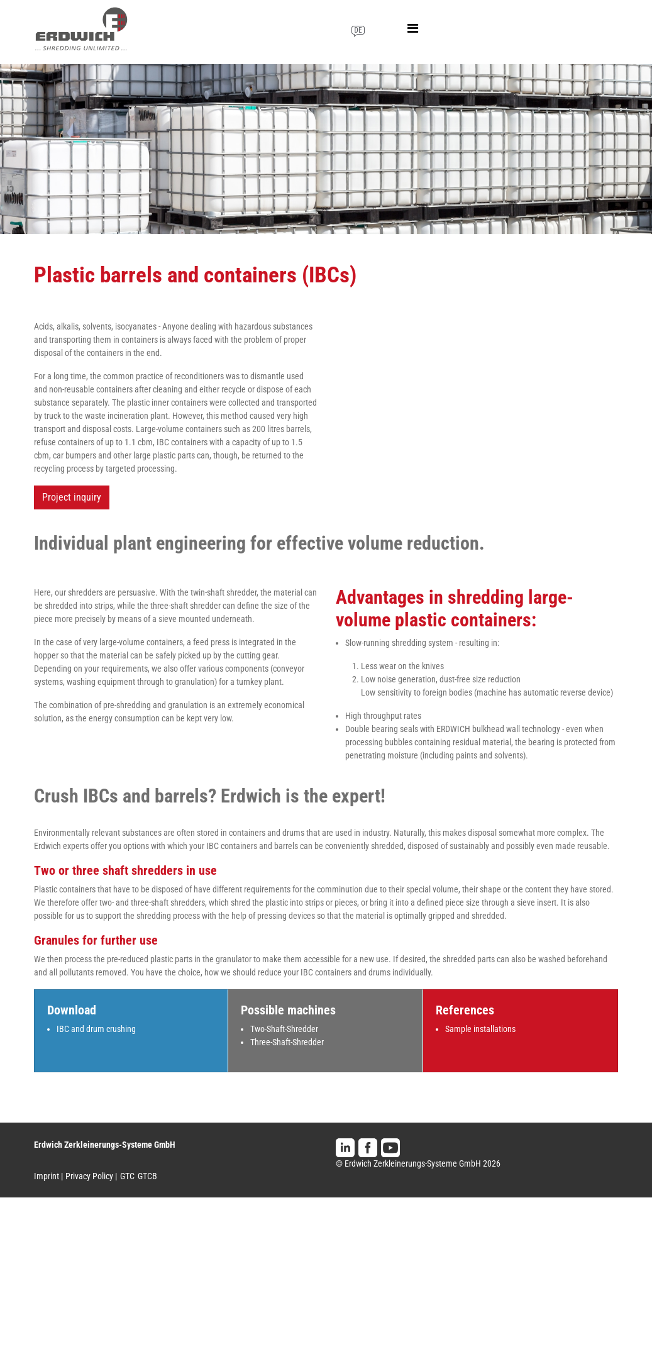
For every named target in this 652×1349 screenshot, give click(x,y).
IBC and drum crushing (96, 1029)
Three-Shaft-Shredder (287, 1042)
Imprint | (48, 1176)
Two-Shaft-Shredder (284, 1029)
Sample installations (480, 1029)
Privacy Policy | (91, 1176)
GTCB (147, 1176)
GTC (127, 1176)
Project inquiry (71, 497)
